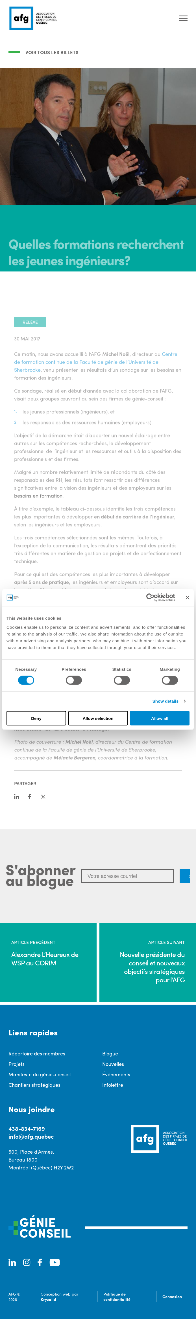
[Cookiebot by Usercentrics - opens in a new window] (150, 597)
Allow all (159, 718)
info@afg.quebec (31, 1136)
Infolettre (112, 1084)
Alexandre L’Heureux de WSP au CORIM (44, 958)
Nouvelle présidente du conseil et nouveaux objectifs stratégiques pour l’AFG (152, 967)
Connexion (172, 1296)
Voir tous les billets (52, 52)
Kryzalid (48, 1299)
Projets (16, 1063)
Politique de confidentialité (116, 1296)
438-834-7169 (26, 1128)
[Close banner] (188, 598)
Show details (166, 701)
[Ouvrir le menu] (183, 18)
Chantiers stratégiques (34, 1084)
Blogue (110, 1053)
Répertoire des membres (36, 1053)
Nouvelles (113, 1063)
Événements (116, 1074)
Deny (36, 718)
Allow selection (97, 718)
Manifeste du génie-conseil (39, 1074)
